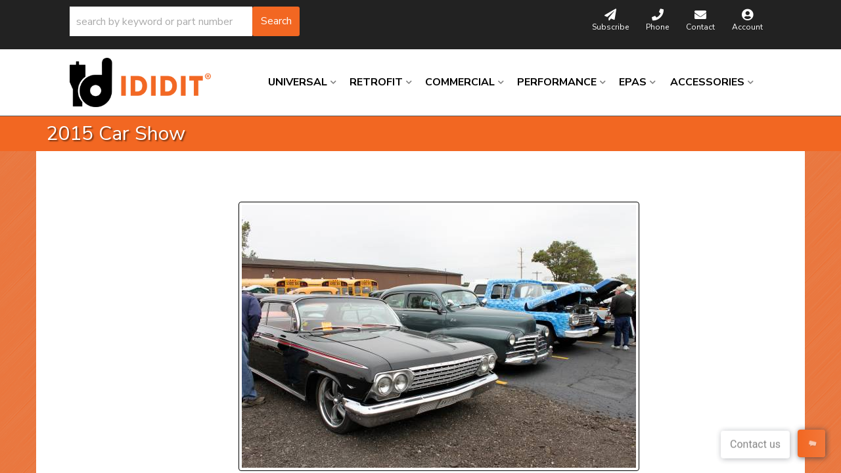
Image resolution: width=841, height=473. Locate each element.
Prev (256, 185)
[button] (185, 21)
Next (358, 185)
